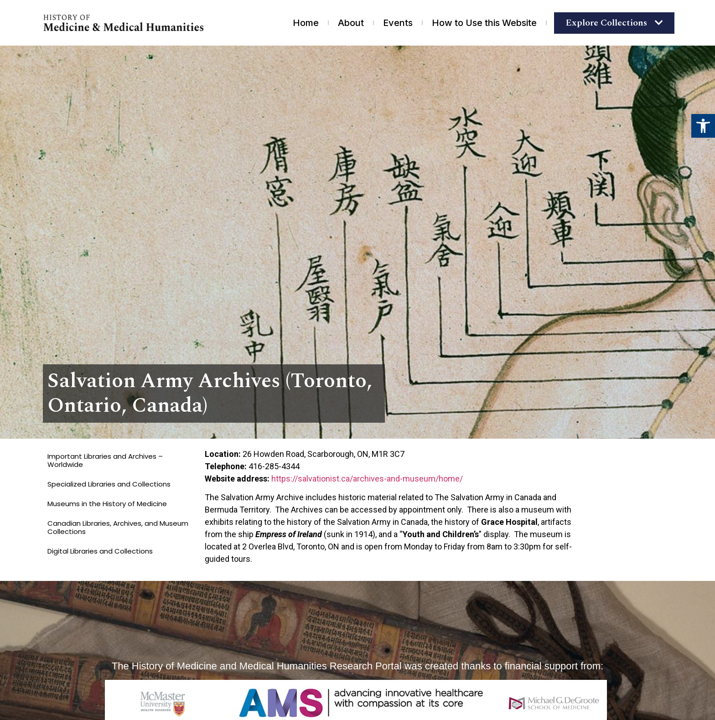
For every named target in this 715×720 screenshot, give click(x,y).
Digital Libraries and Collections (100, 551)
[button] (703, 126)
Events (398, 22)
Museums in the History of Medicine (107, 503)
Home (306, 22)
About (351, 22)
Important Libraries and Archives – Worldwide (105, 460)
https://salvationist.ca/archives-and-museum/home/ (367, 478)
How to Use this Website (484, 22)
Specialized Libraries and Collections (109, 484)
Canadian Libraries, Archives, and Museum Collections (117, 527)
